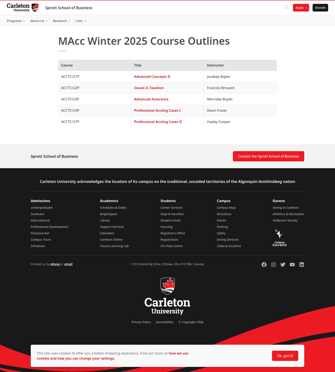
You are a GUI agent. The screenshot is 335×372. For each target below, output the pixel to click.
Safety (221, 233)
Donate (320, 8)
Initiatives (38, 246)
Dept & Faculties (172, 214)
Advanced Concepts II (152, 76)
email (68, 264)
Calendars (107, 233)
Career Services (172, 208)
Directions (224, 214)
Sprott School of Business (69, 7)
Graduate (37, 214)
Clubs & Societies (229, 246)
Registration (169, 239)
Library (105, 220)
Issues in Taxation (149, 87)
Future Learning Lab (114, 246)
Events (221, 220)
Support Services (112, 227)
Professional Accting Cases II (158, 121)
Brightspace (108, 214)
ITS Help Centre (172, 246)
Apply (299, 8)
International (40, 220)
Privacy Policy (141, 322)
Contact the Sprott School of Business (268, 156)
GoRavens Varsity (285, 220)
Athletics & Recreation (288, 214)
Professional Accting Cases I (157, 110)
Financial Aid (40, 233)
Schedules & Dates (113, 208)
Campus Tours (41, 239)
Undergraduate (42, 208)
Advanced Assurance (151, 99)
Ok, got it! (285, 355)
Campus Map (226, 208)
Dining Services (228, 239)
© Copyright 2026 (190, 322)
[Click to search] (286, 8)
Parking (222, 227)
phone (55, 264)
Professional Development (49, 227)
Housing (167, 227)
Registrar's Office (173, 233)
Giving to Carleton (286, 208)
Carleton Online (111, 239)
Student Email (171, 220)
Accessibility (164, 322)
